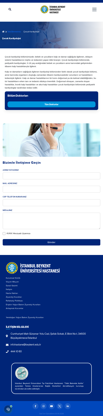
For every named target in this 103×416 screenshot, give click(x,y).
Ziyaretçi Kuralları (14, 297)
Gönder (51, 242)
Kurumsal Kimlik (13, 278)
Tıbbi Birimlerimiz (14, 31)
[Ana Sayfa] (3, 31)
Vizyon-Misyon (12, 282)
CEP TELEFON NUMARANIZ (15, 197)
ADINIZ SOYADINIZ (11, 170)
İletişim (9, 289)
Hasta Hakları (12, 293)
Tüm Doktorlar (51, 104)
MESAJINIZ (7, 210)
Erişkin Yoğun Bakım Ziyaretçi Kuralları (23, 304)
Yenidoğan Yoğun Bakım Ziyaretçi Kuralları (25, 317)
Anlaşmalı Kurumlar (14, 308)
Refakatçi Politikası (14, 301)
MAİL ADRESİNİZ (10, 183)
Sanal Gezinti (12, 286)
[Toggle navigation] (94, 9)
